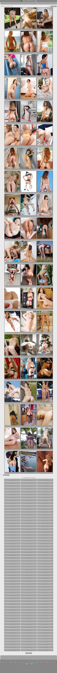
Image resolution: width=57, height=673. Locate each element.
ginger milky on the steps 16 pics (12, 169)
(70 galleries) (45, 647)
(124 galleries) (45, 546)
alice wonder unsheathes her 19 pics (45, 239)
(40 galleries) (45, 485)
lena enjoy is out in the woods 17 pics (45, 286)
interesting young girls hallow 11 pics (28, 426)
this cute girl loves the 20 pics (12, 402)
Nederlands (33, 662)
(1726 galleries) (28, 483)
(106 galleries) (12, 604)
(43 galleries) (12, 485)
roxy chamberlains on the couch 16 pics (12, 379)
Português (24, 663)
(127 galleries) (28, 497)
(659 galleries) (28, 520)
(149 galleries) (28, 581)
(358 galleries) (12, 621)
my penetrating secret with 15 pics (45, 145)
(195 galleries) (45, 612)
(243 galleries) (45, 569)
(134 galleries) (45, 483)
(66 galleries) (45, 601)
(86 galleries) (45, 549)
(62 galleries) (28, 488)
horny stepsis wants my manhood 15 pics (12, 426)
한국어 (33, 663)
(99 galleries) (12, 497)
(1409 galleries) (45, 575)
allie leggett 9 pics (28, 472)
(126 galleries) (28, 543)
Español (12, 662)
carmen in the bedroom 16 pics (45, 332)
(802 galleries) (12, 500)
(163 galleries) (45, 560)
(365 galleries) (45, 589)
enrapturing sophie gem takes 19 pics (28, 29)
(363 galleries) (12, 566)
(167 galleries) (28, 529)
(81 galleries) (45, 566)
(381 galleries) (12, 575)
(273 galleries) (12, 569)
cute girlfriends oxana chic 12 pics (12, 262)
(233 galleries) (45, 497)
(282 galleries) (12, 506)
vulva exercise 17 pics (45, 75)
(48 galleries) (28, 503)
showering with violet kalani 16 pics (28, 169)
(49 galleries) (45, 537)
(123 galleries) (45, 540)
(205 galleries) (45, 532)
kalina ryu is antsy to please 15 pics (45, 379)
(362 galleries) (12, 483)
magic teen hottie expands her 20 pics (45, 356)
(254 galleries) (28, 624)
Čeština (27, 662)
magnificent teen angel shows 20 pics (28, 356)
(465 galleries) (45, 595)
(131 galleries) (12, 572)
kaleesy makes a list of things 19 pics (12, 122)
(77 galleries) (28, 523)
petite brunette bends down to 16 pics (12, 99)
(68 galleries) (12, 488)
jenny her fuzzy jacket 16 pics (45, 52)
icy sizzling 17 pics (45, 402)
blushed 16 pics (28, 309)
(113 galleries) (28, 552)
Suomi (38, 662)
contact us (28, 667)
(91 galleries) (45, 517)
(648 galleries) (12, 503)
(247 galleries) (12, 540)
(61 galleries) (28, 592)
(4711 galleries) (45, 534)
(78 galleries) (12, 532)
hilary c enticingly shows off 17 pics (45, 215)
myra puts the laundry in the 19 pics (28, 286)
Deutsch (7, 662)
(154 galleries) (12, 583)
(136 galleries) (12, 560)
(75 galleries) (28, 586)
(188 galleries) (12, 632)
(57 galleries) (45, 500)
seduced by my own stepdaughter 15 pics (45, 426)
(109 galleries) (12, 549)
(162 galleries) (28, 517)
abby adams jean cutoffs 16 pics (28, 332)
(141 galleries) (45, 488)
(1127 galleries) (28, 480)
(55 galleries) (28, 534)
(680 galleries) (12, 534)
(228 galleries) (12, 563)
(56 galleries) (28, 549)
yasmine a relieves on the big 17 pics (28, 239)
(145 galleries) (12, 595)
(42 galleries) (28, 615)
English (3, 662)
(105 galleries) (28, 532)
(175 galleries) (45, 621)
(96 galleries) (45, 555)
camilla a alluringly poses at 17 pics (45, 472)
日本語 (29, 663)
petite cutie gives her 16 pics (12, 145)
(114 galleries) (45, 491)
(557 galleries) (12, 491)
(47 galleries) (12, 514)
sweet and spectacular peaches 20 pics (28, 75)
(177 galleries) (45, 514)
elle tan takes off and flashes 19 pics (45, 262)
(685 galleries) (28, 606)
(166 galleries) (28, 557)
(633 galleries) (28, 485)
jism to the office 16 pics (28, 122)
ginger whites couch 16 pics (45, 169)
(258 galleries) (28, 644)
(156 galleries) (45, 635)
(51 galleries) (45, 508)
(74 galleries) (12, 578)
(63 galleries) (28, 514)
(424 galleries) (28, 632)
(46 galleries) (45, 543)
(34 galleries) (12, 589)
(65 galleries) (12, 557)
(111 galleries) (12, 615)
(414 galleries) (28, 500)
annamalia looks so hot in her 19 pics (45, 192)
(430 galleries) (28, 647)
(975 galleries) (28, 583)
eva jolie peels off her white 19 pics (28, 52)
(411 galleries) (12, 508)
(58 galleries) (28, 491)
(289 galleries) (12, 526)
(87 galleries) (12, 494)
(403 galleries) (45, 506)
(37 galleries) (45, 586)
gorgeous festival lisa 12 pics (12, 332)
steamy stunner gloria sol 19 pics (12, 75)
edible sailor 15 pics (28, 192)
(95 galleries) (12, 520)
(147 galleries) (28, 563)
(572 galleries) (12, 480)
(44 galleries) (45, 523)
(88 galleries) (28, 575)
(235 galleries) (12, 592)
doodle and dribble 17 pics (12, 29)
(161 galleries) (28, 540)
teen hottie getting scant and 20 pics (12, 309)
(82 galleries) (45, 563)
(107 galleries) (45, 604)
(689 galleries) (45, 638)
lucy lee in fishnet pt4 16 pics (28, 99)
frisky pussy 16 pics (12, 286)
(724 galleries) (45, 606)
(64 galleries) (12, 529)
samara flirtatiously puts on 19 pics (45, 449)
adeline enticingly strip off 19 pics (28, 215)
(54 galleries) (45, 627)
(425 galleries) (45, 583)
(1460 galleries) (12, 581)
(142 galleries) (45, 624)
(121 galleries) (12, 624)
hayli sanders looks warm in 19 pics (12, 472)
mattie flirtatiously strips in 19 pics (28, 402)
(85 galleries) (12, 511)
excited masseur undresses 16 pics (12, 239)
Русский (53, 662)
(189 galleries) (45, 615)
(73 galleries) (45, 503)
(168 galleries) (12, 555)
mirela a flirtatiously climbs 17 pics (28, 449)
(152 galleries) (28, 638)
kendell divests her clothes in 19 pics (12, 356)
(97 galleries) (12, 635)
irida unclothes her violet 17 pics (45, 309)
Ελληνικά (43, 662)
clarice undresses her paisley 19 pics (28, 262)
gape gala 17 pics (12, 215)
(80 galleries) (45, 529)
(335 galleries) (28, 555)
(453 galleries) (28, 494)
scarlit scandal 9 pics (45, 122)
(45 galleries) (28, 506)
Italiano (22, 662)
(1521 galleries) (45, 480)
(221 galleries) (45, 641)
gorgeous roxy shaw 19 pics (28, 145)
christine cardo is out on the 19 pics (12, 192)
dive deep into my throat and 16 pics (45, 99)
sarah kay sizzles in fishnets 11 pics (45, 29)
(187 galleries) (28, 612)
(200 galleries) (12, 537)
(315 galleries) (45, 552)
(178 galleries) (12, 606)
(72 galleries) (12, 523)
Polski (48, 662)
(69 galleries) (28, 572)
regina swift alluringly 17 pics (12, 449)
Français (18, 662)
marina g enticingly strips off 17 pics (12, 52)
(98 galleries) (12, 644)
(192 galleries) (28, 569)
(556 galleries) (45, 520)
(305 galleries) (45, 494)
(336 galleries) (28, 598)
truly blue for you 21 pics (28, 379)
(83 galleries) (12, 598)
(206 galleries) (45, 609)
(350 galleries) (45, 630)
